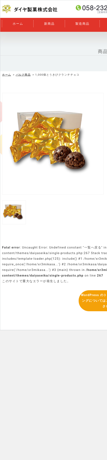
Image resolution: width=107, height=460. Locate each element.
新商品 (49, 24)
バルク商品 (23, 74)
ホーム (18, 24)
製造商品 (82, 24)
